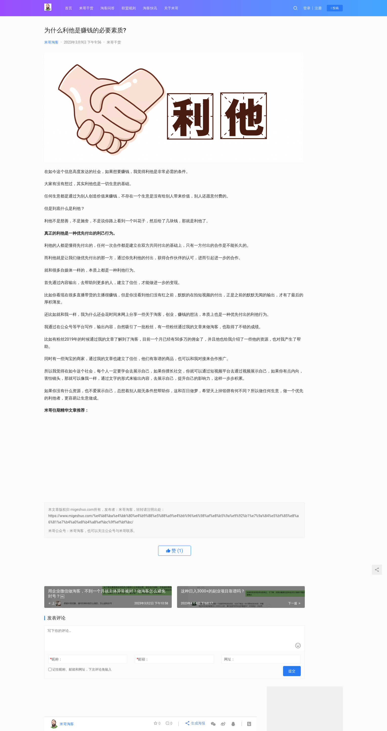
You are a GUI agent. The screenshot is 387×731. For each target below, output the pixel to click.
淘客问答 (108, 8)
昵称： (56, 661)
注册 (318, 8)
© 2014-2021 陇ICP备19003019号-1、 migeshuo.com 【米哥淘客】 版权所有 (129, 715)
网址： (197, 661)
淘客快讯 (151, 8)
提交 (246, 671)
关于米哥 (172, 8)
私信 (316, 178)
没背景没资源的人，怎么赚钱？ (299, 218)
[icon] (338, 711)
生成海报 (196, 723)
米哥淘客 (51, 42)
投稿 (335, 8)
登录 (306, 8)
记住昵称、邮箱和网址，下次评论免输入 (80, 671)
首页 (69, 8)
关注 (293, 178)
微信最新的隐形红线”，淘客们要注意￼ (304, 236)
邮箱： (127, 661)
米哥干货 (87, 8)
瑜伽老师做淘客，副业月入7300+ (300, 227)
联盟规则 (130, 8)
